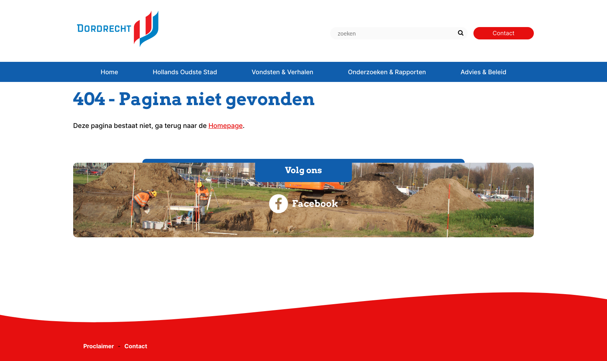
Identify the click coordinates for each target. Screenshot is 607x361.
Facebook (303, 203)
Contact (135, 346)
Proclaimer (98, 346)
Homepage (225, 126)
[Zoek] (461, 33)
